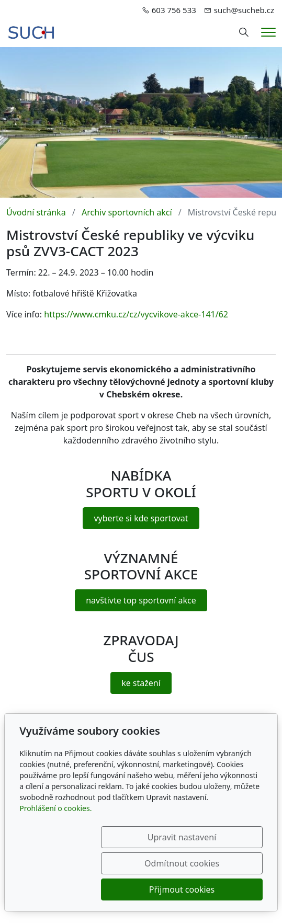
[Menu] (268, 32)
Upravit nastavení (107, 863)
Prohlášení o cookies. (55, 834)
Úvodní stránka (36, 212)
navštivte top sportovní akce (141, 600)
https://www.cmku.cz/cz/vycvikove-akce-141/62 (136, 314)
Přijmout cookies (212, 889)
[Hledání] (244, 32)
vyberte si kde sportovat (141, 518)
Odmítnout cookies (212, 863)
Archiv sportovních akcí (127, 212)
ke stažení (141, 683)
